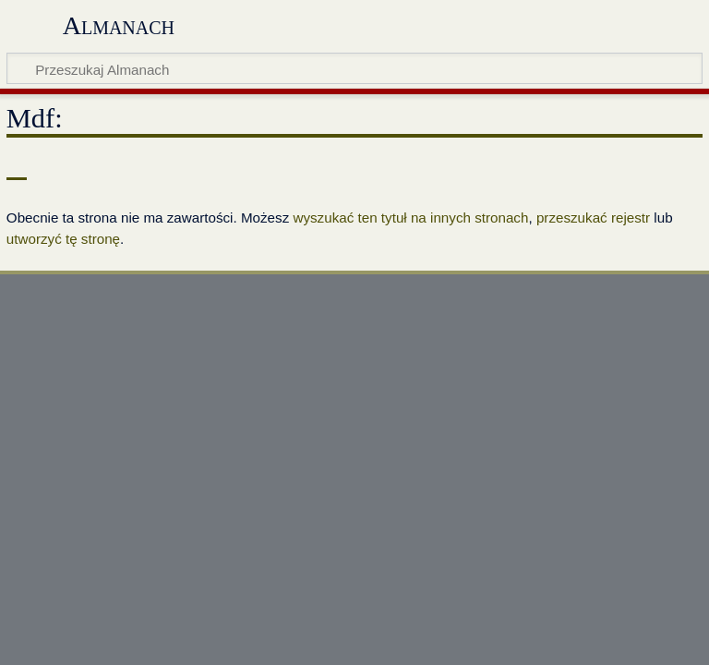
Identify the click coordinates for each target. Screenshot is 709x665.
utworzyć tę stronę (63, 239)
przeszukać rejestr (593, 217)
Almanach (118, 25)
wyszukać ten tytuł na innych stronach (410, 217)
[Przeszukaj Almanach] (354, 68)
